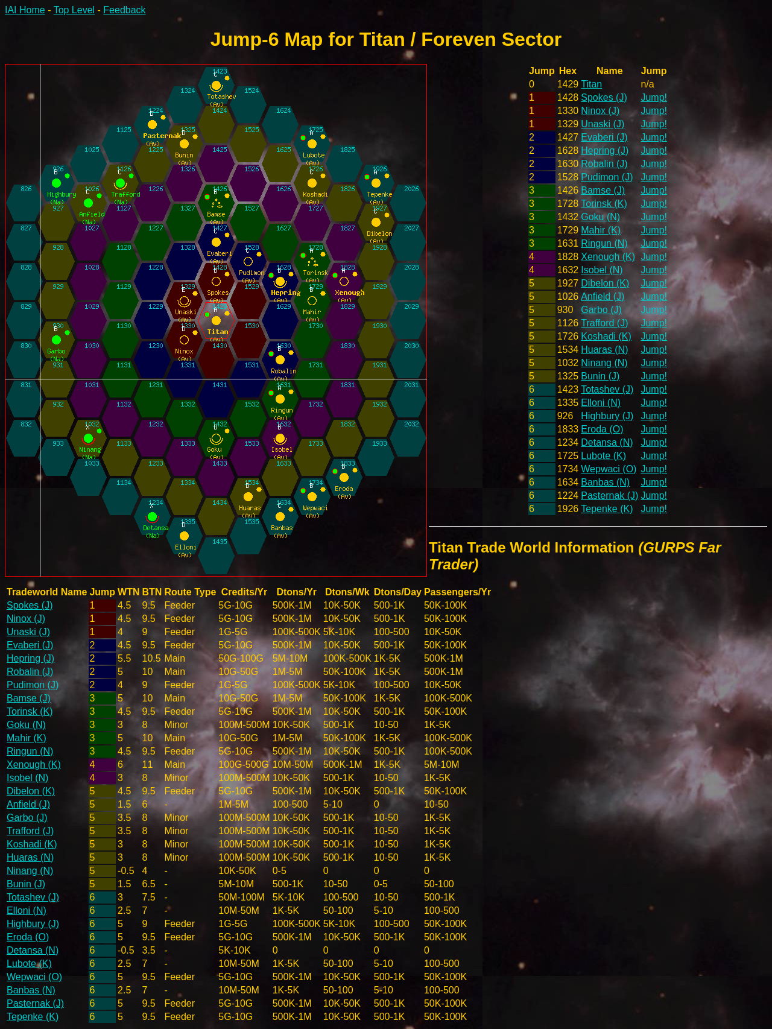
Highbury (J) (607, 416)
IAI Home (25, 10)
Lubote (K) (603, 456)
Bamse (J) (603, 190)
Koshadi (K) (606, 336)
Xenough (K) (608, 257)
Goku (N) (600, 217)
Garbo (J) (601, 310)
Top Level (74, 10)
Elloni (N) (601, 402)
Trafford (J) (604, 323)
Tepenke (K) (607, 509)
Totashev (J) (607, 389)
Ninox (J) (600, 111)
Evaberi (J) (604, 137)
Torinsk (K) (604, 203)
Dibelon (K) (605, 283)
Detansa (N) (607, 442)
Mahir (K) (601, 230)
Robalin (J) (604, 164)
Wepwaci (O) (608, 469)
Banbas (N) (605, 482)
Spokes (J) (604, 97)
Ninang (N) (604, 363)
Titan (591, 84)
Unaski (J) (602, 124)
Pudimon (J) (607, 177)
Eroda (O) (602, 429)
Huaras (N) (604, 349)
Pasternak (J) (609, 495)
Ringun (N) (604, 243)
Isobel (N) (601, 270)
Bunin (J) (600, 376)
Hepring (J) (604, 150)
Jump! (654, 97)
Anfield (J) (602, 296)
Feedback (124, 10)
